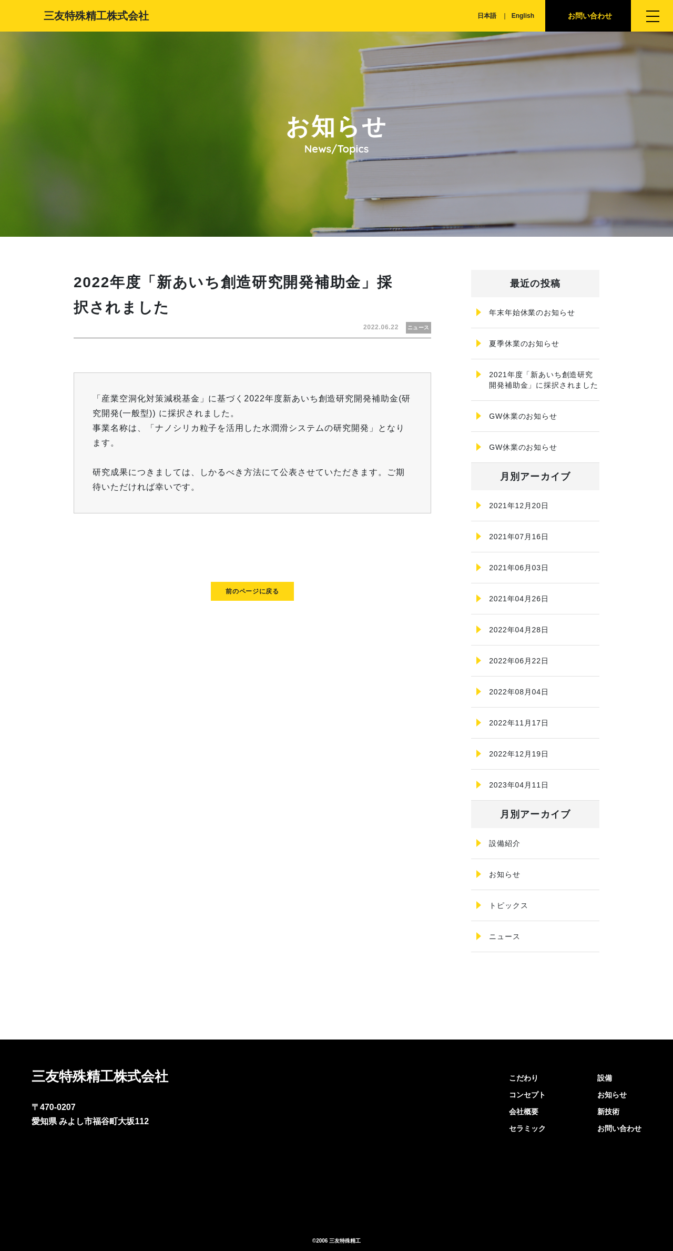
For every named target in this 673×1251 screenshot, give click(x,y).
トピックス (508, 905)
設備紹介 (504, 843)
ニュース (504, 936)
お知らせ (504, 874)
